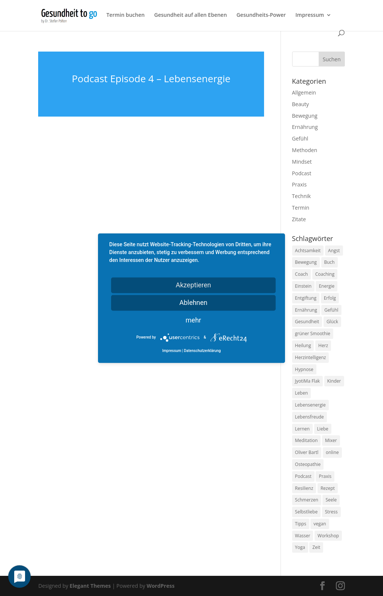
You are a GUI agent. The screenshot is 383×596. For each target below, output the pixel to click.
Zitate (299, 219)
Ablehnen (193, 302)
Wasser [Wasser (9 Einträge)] (302, 535)
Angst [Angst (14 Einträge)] (334, 250)
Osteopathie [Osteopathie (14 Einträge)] (308, 464)
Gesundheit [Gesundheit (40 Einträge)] (307, 321)
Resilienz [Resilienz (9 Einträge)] (304, 488)
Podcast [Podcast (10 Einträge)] (303, 476)
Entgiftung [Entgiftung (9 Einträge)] (305, 298)
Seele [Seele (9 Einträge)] (331, 500)
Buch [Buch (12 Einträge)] (329, 262)
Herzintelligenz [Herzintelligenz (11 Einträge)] (310, 357)
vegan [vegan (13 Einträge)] (319, 524)
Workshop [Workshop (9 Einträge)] (328, 535)
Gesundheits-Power (261, 15)
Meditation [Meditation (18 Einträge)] (306, 440)
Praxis (299, 184)
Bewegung (305, 115)
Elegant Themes (90, 585)
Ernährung (305, 126)
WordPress (161, 585)
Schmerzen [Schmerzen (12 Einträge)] (306, 500)
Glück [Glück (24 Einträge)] (332, 321)
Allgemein (304, 92)
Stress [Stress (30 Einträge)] (331, 512)
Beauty (300, 104)
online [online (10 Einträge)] (332, 452)
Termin (300, 207)
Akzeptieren (193, 285)
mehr (193, 320)
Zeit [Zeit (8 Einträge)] (316, 547)
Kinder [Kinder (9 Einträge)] (334, 381)
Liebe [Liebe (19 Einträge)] (322, 429)
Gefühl (300, 138)
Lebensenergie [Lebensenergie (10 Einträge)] (310, 405)
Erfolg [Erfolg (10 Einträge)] (330, 298)
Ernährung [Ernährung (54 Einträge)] (306, 310)
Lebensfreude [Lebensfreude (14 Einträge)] (309, 417)
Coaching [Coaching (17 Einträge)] (324, 274)
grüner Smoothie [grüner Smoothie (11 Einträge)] (312, 333)
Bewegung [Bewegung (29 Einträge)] (306, 262)
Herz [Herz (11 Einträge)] (323, 345)
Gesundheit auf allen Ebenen (190, 15)
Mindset (302, 161)
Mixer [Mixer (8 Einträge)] (331, 440)
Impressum (309, 15)
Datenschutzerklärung (202, 351)
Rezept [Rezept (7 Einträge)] (328, 488)
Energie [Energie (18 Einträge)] (326, 286)
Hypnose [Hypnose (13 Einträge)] (304, 369)
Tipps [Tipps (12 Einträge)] (300, 524)
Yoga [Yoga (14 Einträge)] (300, 547)
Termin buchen (125, 15)
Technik (301, 196)
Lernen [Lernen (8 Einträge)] (302, 429)
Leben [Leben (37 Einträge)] (301, 393)
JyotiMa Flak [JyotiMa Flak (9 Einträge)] (307, 381)
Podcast (302, 173)
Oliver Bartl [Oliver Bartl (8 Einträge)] (307, 452)
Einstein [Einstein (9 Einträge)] (303, 286)
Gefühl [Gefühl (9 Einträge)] (331, 310)
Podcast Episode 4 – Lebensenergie (151, 78)
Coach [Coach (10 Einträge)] (301, 274)
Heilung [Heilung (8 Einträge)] (303, 345)
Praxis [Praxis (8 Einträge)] (325, 476)
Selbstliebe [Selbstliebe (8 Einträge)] (306, 512)
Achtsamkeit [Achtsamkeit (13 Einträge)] (308, 250)
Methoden (304, 150)
